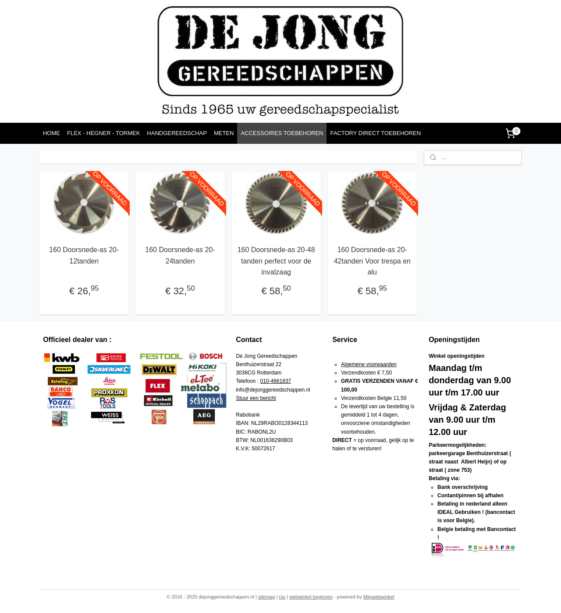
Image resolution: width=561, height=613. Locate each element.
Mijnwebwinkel (378, 596)
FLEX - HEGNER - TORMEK (103, 133)
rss (282, 596)
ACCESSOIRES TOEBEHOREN (282, 133)
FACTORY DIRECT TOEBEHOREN (375, 133)
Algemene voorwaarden (369, 364)
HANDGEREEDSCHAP (177, 133)
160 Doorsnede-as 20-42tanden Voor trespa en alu (372, 261)
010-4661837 (275, 381)
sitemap (266, 596)
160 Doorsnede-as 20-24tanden (180, 255)
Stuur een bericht (256, 398)
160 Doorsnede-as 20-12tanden (84, 255)
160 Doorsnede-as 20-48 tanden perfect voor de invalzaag (276, 261)
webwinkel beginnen (311, 596)
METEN (224, 133)
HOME (51, 133)
